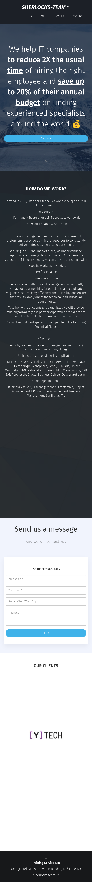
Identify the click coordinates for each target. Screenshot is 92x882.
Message (46, 617)
